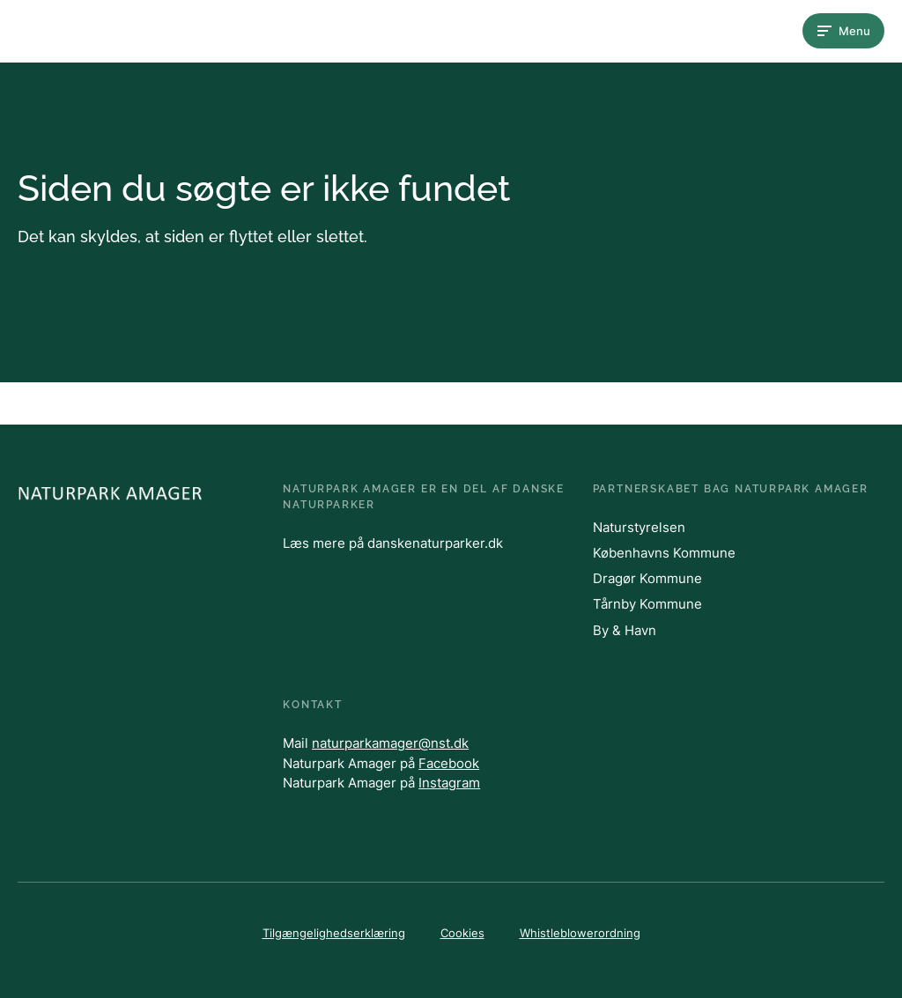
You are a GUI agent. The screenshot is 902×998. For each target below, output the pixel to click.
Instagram (449, 782)
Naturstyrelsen (639, 527)
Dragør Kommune (647, 578)
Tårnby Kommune (647, 603)
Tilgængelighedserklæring (333, 933)
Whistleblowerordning (580, 933)
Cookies (462, 933)
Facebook (448, 763)
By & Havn (624, 630)
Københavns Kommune (664, 552)
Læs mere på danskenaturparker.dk (393, 543)
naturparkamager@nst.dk (390, 743)
